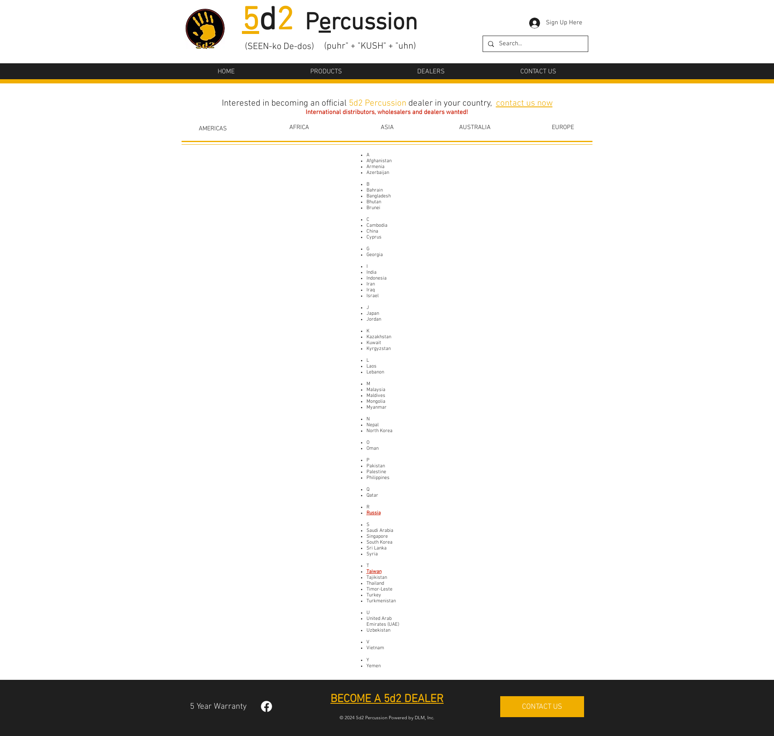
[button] (326, 71)
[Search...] (534, 44)
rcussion (374, 23)
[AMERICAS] (213, 128)
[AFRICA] (299, 127)
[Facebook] (266, 706)
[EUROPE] (562, 127)
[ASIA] (387, 127)
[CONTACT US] (542, 706)
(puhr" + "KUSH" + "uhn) (370, 46)
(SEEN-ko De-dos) (279, 46)
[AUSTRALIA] (474, 127)
